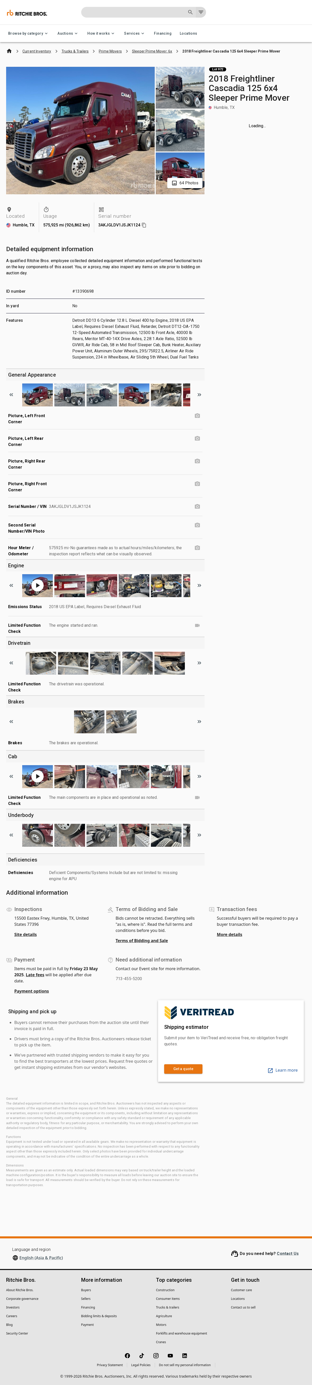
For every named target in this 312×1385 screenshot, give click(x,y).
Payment (87, 1325)
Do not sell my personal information (185, 1365)
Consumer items (168, 1299)
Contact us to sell (243, 1307)
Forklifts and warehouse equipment (181, 1333)
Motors (161, 1325)
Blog (9, 1325)
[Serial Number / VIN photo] (197, 507)
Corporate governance (22, 1299)
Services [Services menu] (135, 33)
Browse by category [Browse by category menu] (28, 33)
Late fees (35, 975)
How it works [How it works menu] (101, 33)
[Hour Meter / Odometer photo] (197, 548)
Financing (163, 33)
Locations (188, 33)
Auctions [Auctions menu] (68, 33)
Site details (25, 934)
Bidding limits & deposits (99, 1316)
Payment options (31, 991)
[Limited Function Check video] (197, 625)
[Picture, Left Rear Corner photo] (197, 438)
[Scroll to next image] (199, 394)
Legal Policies (140, 1365)
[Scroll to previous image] (11, 394)
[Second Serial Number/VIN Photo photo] (197, 525)
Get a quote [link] (183, 1069)
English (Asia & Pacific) (41, 1258)
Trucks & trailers (167, 1307)
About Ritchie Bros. (19, 1290)
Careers (11, 1316)
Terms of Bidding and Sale (142, 940)
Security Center (17, 1333)
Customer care (241, 1290)
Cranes (161, 1342)
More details (229, 934)
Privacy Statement (110, 1365)
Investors (12, 1307)
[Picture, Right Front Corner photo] (197, 484)
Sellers (86, 1299)
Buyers (86, 1290)
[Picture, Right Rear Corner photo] (197, 461)
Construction (165, 1290)
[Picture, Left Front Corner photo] (197, 416)
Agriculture (164, 1316)
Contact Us (288, 1253)
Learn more (282, 1070)
